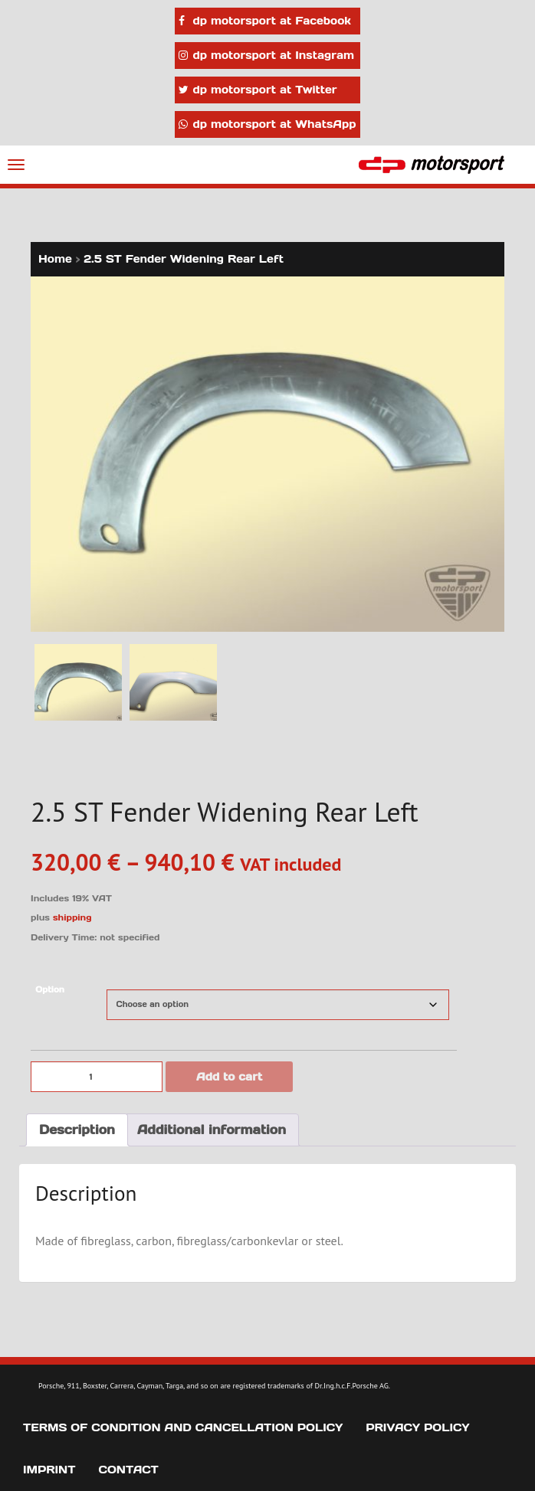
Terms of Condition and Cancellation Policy (183, 1427)
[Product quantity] (96, 1076)
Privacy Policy (417, 1427)
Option (49, 990)
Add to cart (229, 1077)
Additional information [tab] (211, 1129)
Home (55, 259)
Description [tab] (77, 1129)
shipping (72, 917)
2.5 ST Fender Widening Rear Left (184, 259)
